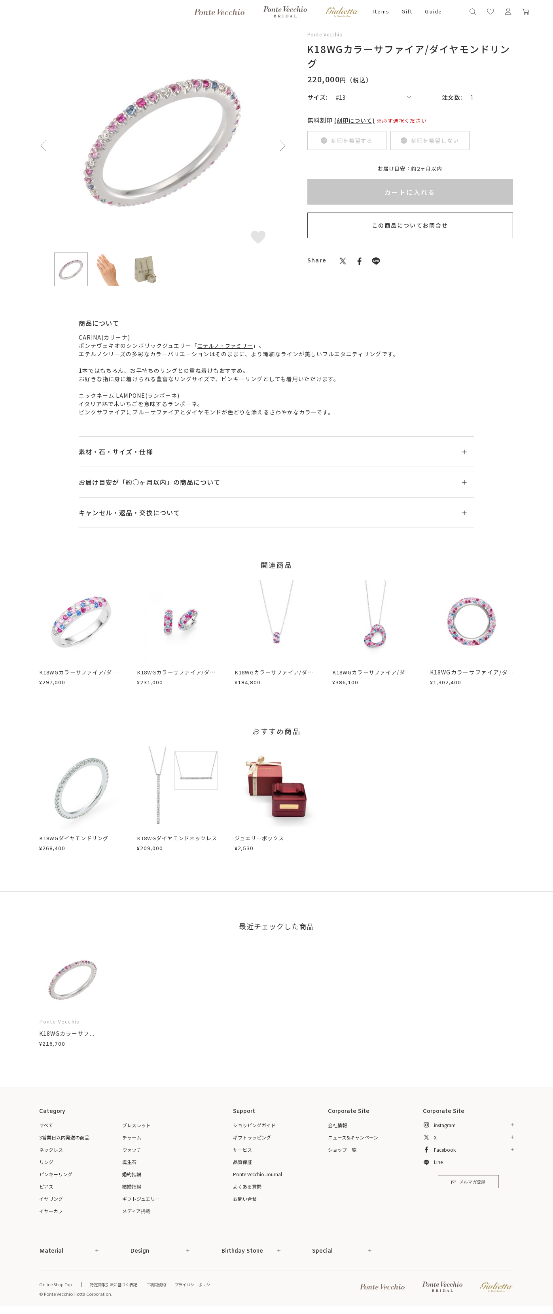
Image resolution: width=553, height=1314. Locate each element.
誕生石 (129, 1161)
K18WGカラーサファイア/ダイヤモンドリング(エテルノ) (472, 676)
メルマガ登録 (468, 1183)
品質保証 (242, 1161)
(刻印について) (356, 120)
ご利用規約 (162, 1285)
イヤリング (51, 1198)
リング (46, 1161)
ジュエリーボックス (261, 838)
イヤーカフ (51, 1211)
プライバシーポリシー (203, 1285)
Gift (407, 12)
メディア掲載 (136, 1211)
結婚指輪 (131, 1186)
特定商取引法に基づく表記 (116, 1285)
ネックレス (51, 1149)
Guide (433, 12)
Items (380, 12)
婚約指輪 (131, 1174)
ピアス (46, 1186)
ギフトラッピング (252, 1137)
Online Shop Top (55, 1285)
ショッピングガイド (254, 1125)
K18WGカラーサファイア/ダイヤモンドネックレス (276, 676)
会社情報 (337, 1125)
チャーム (131, 1137)
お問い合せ (245, 1198)
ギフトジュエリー (141, 1198)
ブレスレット (136, 1125)
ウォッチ (131, 1149)
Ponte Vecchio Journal (257, 1174)
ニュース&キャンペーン (353, 1137)
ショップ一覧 (342, 1149)
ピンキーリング (55, 1174)
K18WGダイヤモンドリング (76, 838)
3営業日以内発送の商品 (64, 1137)
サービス (242, 1149)
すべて (46, 1125)
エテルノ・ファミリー (227, 345)
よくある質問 (247, 1186)
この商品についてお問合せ (410, 225)
